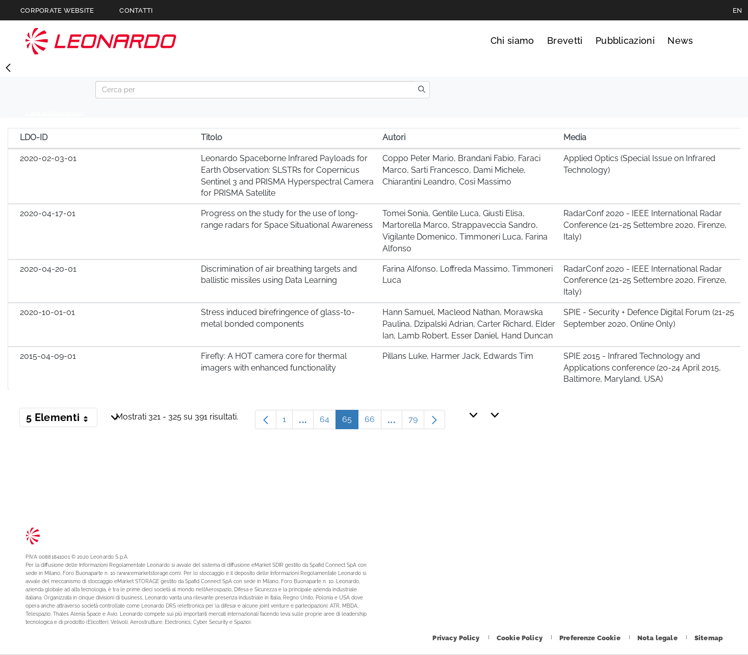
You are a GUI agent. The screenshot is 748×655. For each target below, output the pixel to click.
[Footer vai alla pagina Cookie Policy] (520, 638)
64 (328, 421)
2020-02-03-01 (48, 158)
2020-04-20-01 (48, 269)
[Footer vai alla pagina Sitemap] (708, 638)
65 (350, 421)
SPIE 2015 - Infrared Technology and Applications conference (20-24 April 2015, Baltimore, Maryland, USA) (642, 367)
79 (416, 421)
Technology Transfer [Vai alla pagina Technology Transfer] (100, 41)
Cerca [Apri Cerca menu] (713, 40)
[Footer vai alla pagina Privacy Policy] (456, 638)
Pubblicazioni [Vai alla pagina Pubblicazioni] (625, 40)
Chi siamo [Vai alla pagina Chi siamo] (512, 40)
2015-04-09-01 (48, 356)
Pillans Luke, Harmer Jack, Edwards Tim (457, 356)
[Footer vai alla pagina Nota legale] (658, 638)
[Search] (254, 89)
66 (373, 421)
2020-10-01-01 (47, 312)
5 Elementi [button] (61, 419)
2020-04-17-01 (47, 213)
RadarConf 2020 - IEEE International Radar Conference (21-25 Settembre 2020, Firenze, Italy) (645, 225)
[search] (422, 90)
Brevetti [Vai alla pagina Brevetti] (565, 40)
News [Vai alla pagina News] (680, 40)
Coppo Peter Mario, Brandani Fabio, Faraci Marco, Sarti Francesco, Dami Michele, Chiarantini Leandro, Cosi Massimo (461, 170)
